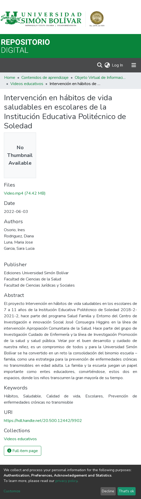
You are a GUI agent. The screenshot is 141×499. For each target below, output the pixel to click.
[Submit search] (99, 65)
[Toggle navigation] (134, 65)
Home (9, 77)
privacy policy (66, 480)
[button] (107, 65)
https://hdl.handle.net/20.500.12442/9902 (43, 420)
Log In (117, 65)
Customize (12, 491)
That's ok (126, 491)
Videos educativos (26, 84)
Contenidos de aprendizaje (45, 77)
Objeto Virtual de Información (100, 77)
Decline (108, 491)
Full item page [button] (22, 451)
